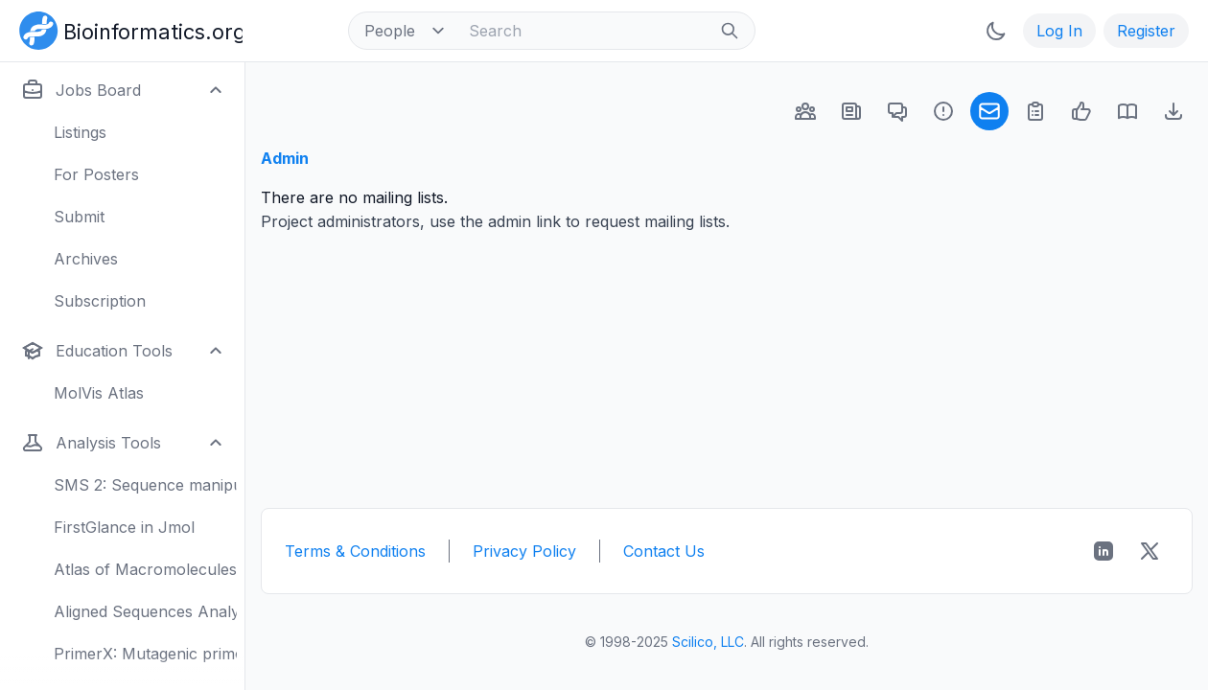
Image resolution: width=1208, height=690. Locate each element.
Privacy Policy (524, 551)
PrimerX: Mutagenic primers (145, 653)
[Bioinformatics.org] (127, 28)
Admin (285, 158)
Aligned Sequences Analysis (145, 611)
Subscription (100, 300)
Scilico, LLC (708, 641)
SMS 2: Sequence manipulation (145, 484)
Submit (79, 216)
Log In (1059, 30)
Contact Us (664, 551)
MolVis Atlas (99, 392)
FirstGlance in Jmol (124, 527)
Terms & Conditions (355, 551)
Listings (80, 132)
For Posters (96, 174)
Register (1146, 30)
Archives (86, 258)
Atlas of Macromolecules (145, 569)
